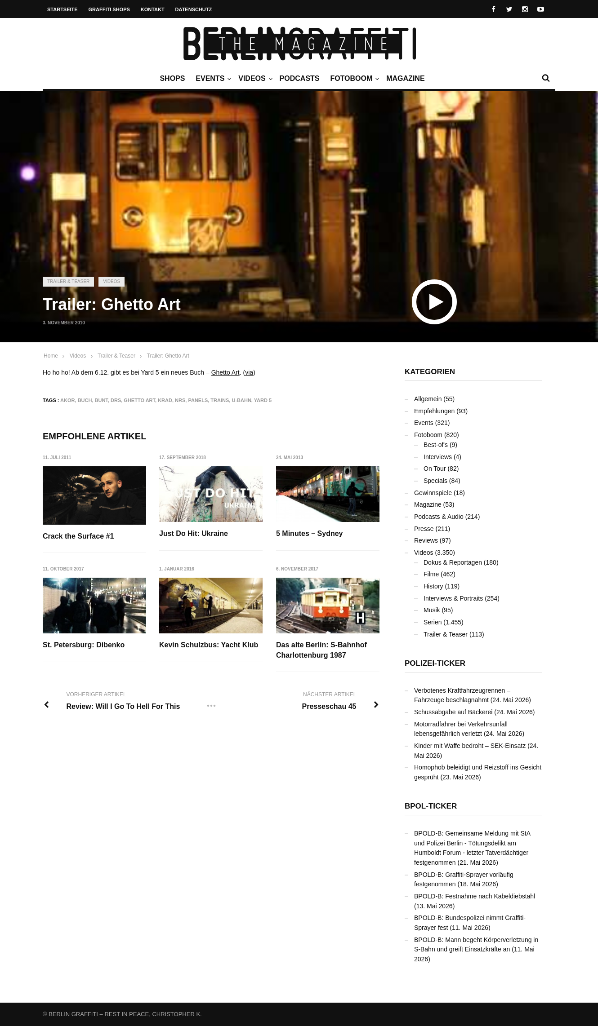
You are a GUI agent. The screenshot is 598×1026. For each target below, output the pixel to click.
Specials (435, 480)
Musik (432, 610)
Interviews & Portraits (453, 598)
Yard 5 (263, 400)
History (433, 586)
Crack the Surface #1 (78, 536)
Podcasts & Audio (439, 516)
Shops (172, 78)
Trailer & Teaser (68, 281)
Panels (198, 400)
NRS (180, 400)
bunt (101, 400)
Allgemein (428, 398)
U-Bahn (241, 400)
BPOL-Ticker (431, 806)
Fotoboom (353, 79)
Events (212, 79)
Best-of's (436, 444)
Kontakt (153, 9)
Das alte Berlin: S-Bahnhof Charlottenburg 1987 (322, 650)
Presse (424, 528)
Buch (85, 400)
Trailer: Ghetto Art (168, 356)
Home (51, 356)
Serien (433, 622)
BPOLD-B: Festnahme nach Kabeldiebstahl (474, 896)
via (249, 372)
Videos (254, 79)
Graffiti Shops (109, 9)
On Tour (435, 468)
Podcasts (300, 78)
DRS (116, 400)
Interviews (438, 456)
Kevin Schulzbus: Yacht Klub (209, 645)
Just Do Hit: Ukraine (194, 533)
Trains (219, 400)
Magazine (405, 78)
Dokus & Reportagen (453, 562)
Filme (431, 574)
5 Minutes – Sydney (310, 533)
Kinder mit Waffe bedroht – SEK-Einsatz (470, 745)
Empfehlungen (434, 411)
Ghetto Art (225, 372)
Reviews (426, 540)
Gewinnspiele (433, 492)
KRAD (165, 400)
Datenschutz (193, 9)
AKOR (67, 400)
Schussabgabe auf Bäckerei (453, 712)
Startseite (62, 9)
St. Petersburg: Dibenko (84, 645)
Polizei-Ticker (435, 663)
